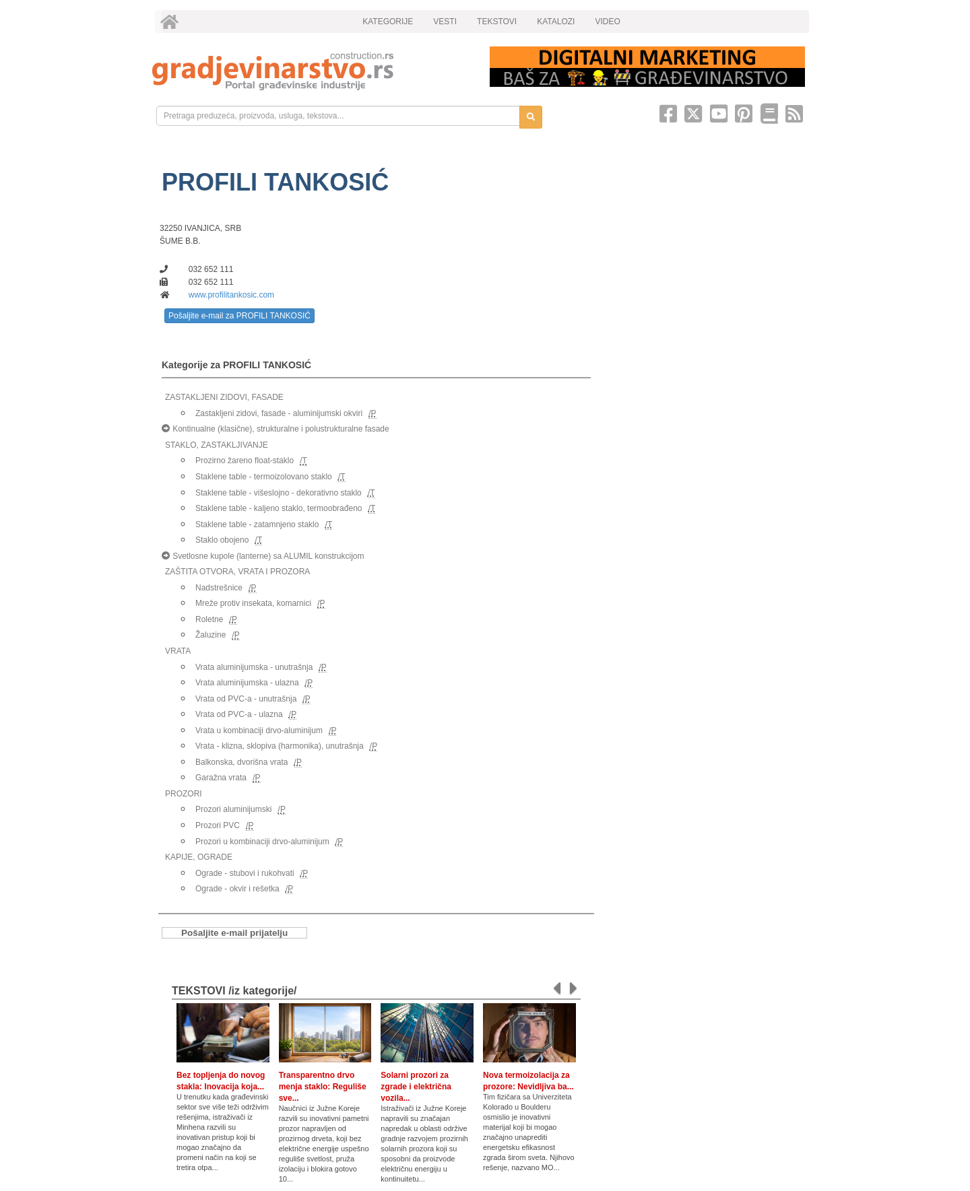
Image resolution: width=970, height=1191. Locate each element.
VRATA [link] (178, 651)
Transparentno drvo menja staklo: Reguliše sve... (322, 1086)
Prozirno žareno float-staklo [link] (244, 460)
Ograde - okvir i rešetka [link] (237, 888)
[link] (311, 71)
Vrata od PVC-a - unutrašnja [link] (245, 699)
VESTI (445, 21)
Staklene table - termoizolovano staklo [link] (263, 476)
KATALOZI (556, 21)
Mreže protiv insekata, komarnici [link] (253, 603)
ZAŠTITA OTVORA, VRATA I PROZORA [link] (237, 571)
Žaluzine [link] (210, 635)
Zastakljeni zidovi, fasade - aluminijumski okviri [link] (278, 413)
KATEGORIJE (387, 21)
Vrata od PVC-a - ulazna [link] (239, 714)
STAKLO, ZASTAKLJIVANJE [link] (216, 445)
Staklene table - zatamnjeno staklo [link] (257, 524)
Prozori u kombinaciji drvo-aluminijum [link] (262, 841)
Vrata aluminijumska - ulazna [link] (247, 682)
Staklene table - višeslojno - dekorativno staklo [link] (278, 493)
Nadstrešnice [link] (219, 587)
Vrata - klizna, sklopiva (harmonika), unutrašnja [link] (279, 746)
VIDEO (607, 21)
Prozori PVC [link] (217, 825)
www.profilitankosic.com (231, 295)
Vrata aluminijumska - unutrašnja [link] (254, 667)
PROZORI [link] (183, 793)
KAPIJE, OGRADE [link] (198, 857)
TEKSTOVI (497, 21)
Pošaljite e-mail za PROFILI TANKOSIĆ (239, 315)
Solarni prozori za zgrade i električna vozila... (416, 1086)
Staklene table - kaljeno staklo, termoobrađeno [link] (278, 508)
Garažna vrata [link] (221, 777)
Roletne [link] (209, 619)
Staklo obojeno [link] (222, 540)
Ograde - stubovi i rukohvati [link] (244, 873)
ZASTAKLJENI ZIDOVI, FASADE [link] (224, 397)
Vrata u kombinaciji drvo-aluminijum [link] (259, 730)
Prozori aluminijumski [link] (233, 809)
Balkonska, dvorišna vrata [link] (241, 762)
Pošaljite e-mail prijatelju (234, 933)
